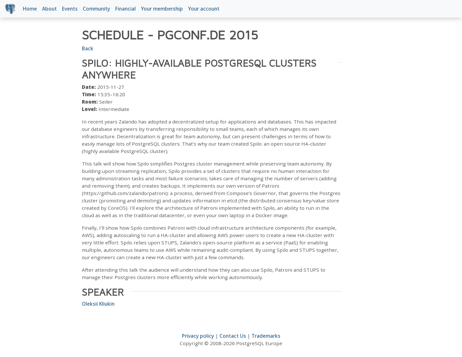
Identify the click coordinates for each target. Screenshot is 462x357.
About (49, 8)
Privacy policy (198, 336)
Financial (125, 8)
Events (70, 8)
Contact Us (232, 336)
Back (87, 48)
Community (96, 8)
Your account (203, 8)
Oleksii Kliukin (98, 304)
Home (30, 8)
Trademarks (266, 336)
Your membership (162, 8)
